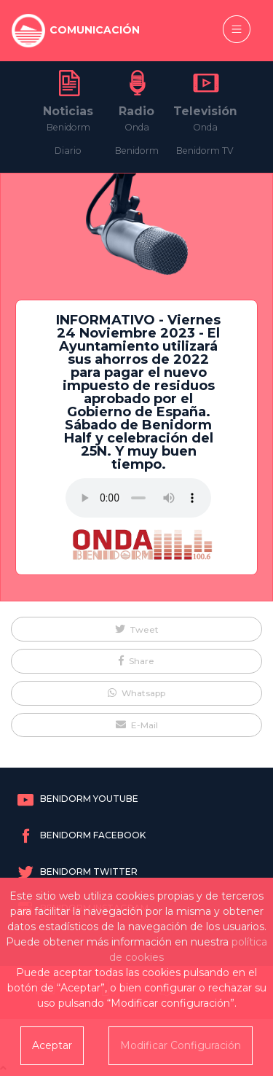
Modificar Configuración (180, 1045)
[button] (136, 629)
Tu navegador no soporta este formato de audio (138, 498)
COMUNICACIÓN (95, 29)
